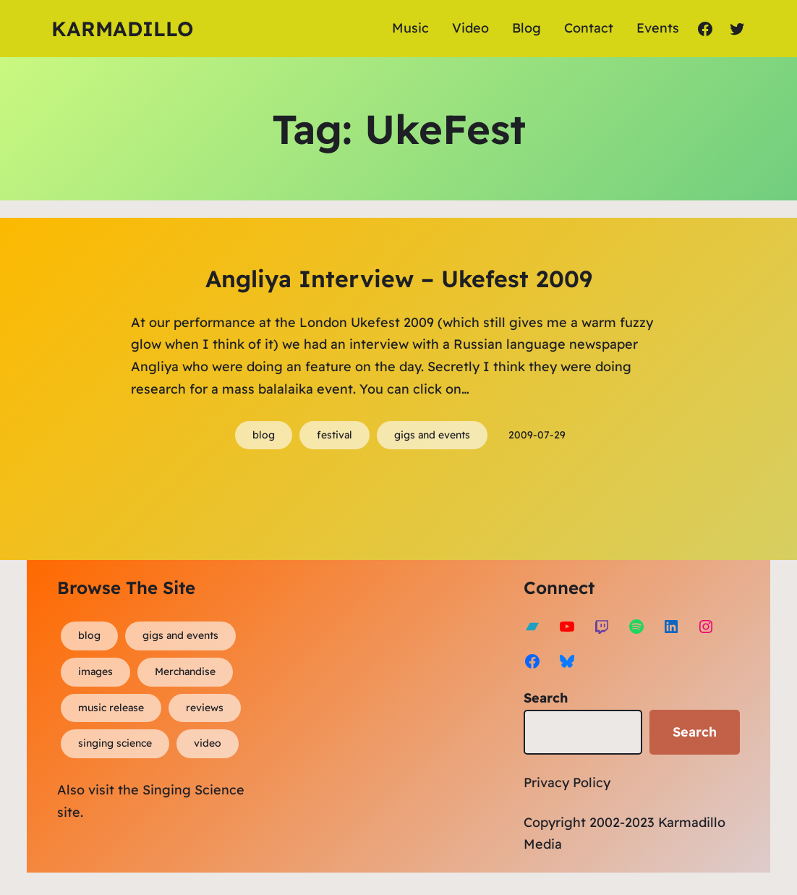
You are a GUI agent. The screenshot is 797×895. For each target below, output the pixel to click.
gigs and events (432, 434)
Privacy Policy (567, 782)
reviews (204, 707)
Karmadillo (122, 28)
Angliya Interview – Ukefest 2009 (398, 278)
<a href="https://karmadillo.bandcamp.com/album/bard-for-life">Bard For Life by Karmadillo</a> (417, 702)
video (207, 743)
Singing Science (193, 789)
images (95, 671)
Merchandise (185, 671)
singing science (115, 743)
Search (546, 698)
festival (334, 434)
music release (111, 707)
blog (263, 434)
